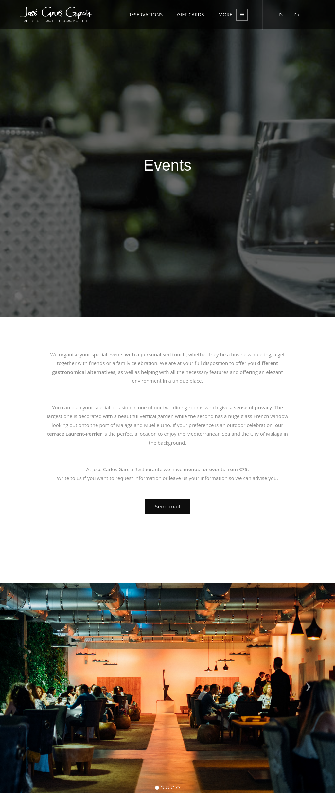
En (296, 15)
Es (281, 15)
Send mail (167, 506)
